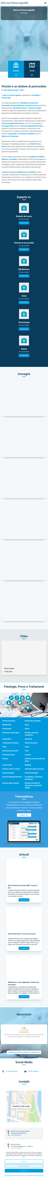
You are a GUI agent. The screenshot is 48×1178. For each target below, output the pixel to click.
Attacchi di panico (31, 743)
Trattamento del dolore (10, 743)
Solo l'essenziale (24, 1166)
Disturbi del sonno (8, 721)
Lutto (26, 751)
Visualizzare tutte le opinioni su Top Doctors (24, 1052)
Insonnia (28, 755)
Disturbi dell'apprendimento (12, 777)
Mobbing (28, 765)
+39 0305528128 (15, 1135)
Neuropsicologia (8, 773)
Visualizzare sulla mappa (21, 1106)
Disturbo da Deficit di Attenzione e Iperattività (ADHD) (33, 785)
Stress (27, 747)
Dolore (27, 729)
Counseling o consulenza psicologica (34, 778)
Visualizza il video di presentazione (24, 16)
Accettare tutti (24, 1170)
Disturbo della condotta (10, 783)
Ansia (27, 725)
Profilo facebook (11, 1071)
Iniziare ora (24, 815)
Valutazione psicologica (10, 733)
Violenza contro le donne (11, 769)
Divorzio (5, 759)
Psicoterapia (6, 729)
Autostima (28, 739)
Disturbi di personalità (32, 721)
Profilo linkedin (33, 1071)
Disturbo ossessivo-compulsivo (32, 734)
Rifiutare (23, 1161)
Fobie (4, 747)
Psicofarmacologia (31, 773)
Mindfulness (6, 725)
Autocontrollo (7, 765)
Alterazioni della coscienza (34, 769)
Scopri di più (24, 223)
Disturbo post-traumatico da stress (35, 760)
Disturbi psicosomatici (10, 751)
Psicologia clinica (8, 755)
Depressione (6, 739)
